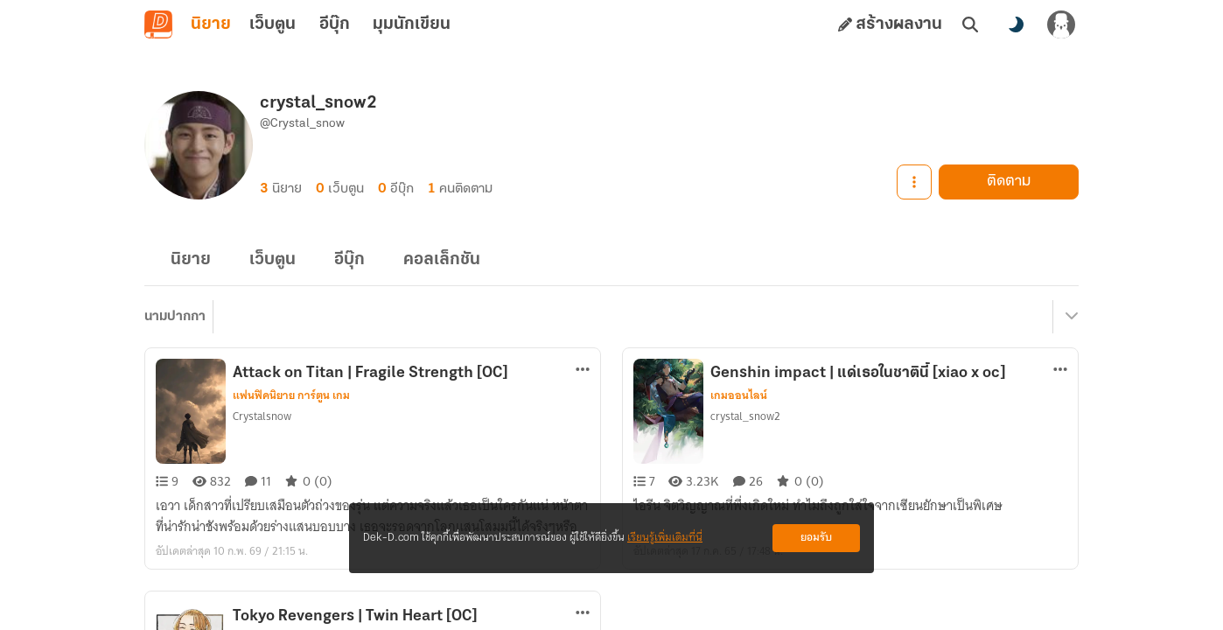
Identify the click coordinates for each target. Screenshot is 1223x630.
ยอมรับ (816, 538)
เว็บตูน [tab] (272, 24)
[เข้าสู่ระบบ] (1061, 24)
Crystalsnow (262, 416)
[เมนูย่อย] (1069, 316)
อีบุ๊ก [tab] (334, 24)
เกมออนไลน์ (738, 395)
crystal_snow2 (745, 416)
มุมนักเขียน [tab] (412, 24)
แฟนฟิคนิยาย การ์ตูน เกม (291, 395)
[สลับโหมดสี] (1015, 24)
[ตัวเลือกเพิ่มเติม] (582, 369)
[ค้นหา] (970, 24)
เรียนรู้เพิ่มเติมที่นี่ (664, 538)
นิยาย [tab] (211, 24)
